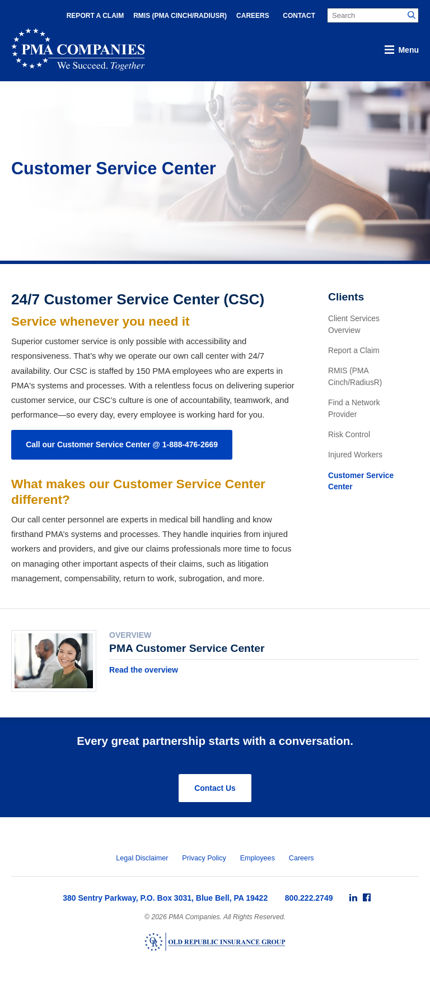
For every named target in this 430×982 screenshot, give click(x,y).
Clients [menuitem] (346, 297)
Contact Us (215, 788)
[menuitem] (353, 898)
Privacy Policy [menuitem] (204, 858)
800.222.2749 (309, 897)
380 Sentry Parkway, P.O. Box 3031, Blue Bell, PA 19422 (165, 897)
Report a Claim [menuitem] (95, 16)
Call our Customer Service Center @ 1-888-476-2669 (122, 444)
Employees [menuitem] (257, 858)
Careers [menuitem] (252, 16)
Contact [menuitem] (299, 16)
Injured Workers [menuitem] (355, 455)
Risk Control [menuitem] (349, 434)
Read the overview (143, 669)
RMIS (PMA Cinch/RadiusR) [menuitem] (180, 16)
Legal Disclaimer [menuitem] (142, 858)
